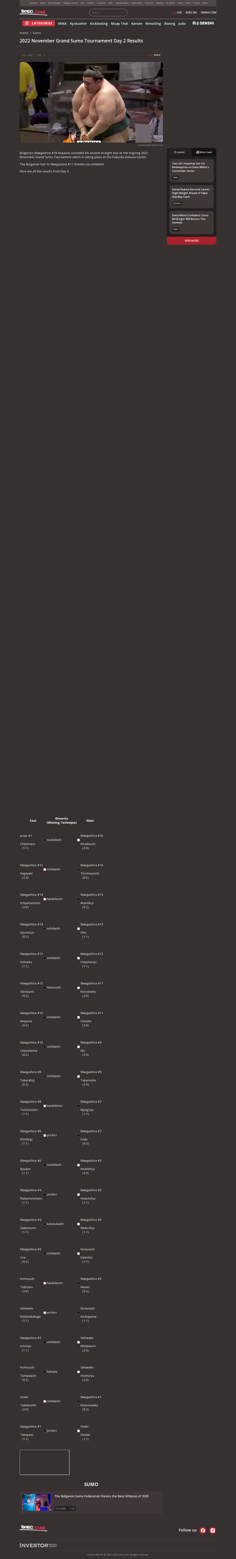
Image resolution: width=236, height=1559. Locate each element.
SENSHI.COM (208, 12)
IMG (24, 3)
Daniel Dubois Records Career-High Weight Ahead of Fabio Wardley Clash (191, 193)
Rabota (159, 3)
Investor (33, 3)
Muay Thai (119, 23)
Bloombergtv (54, 3)
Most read (204, 152)
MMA (62, 23)
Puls (110, 3)
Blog (180, 3)
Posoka (196, 3)
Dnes (42, 3)
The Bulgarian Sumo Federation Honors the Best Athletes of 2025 (101, 1496)
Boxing (169, 23)
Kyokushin (78, 23)
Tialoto (90, 3)
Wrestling (153, 23)
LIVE (177, 12)
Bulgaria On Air (71, 3)
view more (192, 240)
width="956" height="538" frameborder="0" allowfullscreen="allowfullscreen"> (44, 1462)
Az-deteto (170, 3)
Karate (136, 23)
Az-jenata (101, 3)
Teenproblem (122, 3)
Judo (182, 23)
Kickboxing (99, 23)
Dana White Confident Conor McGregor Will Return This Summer (190, 218)
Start (188, 3)
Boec (205, 3)
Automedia (136, 3)
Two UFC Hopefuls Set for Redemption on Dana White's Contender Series (190, 167)
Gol (82, 3)
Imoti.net (149, 3)
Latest (179, 152)
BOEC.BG (191, 12)
